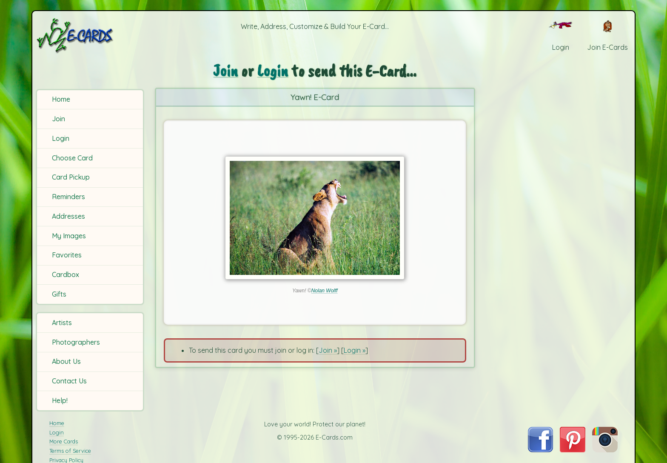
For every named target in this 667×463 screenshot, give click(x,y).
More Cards (63, 441)
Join (58, 118)
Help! (60, 400)
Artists (62, 322)
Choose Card (72, 158)
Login (60, 138)
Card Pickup (71, 177)
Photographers (76, 342)
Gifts (59, 294)
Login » (354, 350)
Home (61, 99)
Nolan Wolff (324, 291)
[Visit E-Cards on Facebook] (540, 450)
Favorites (67, 255)
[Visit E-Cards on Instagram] (605, 450)
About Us (66, 361)
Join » (328, 350)
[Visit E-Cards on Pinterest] (572, 450)
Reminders (68, 196)
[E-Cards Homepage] (89, 35)
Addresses (68, 216)
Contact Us (69, 381)
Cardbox (65, 274)
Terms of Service (70, 450)
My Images (69, 236)
